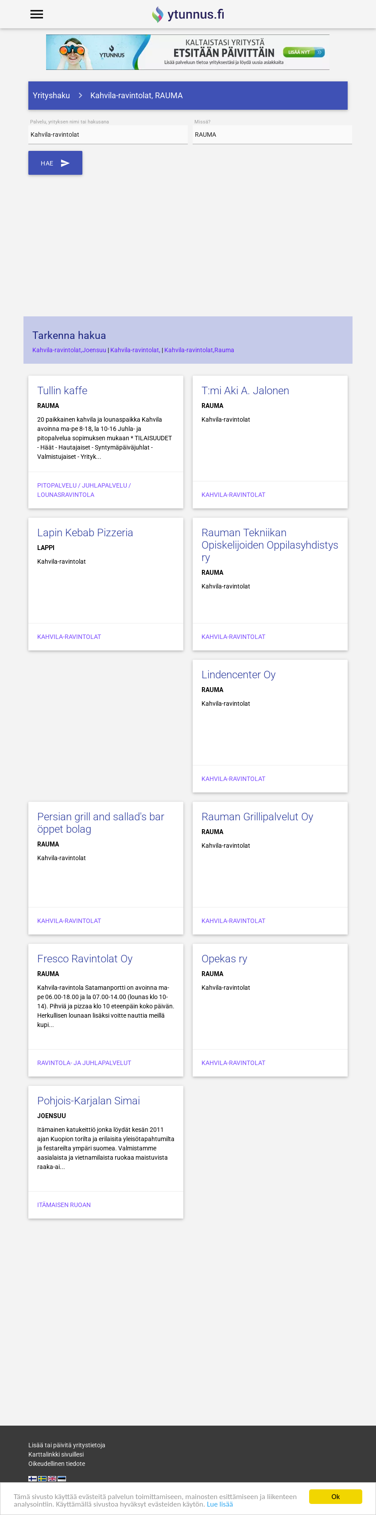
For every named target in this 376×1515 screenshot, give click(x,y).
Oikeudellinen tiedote (56, 1463)
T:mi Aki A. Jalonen (245, 391)
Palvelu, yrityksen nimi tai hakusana (69, 122)
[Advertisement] (188, 246)
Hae (55, 163)
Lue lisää (220, 1504)
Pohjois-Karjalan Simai (88, 1101)
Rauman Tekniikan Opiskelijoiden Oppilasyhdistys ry (270, 545)
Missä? (202, 122)
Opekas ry (224, 959)
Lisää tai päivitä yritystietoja (66, 1445)
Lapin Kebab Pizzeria (85, 533)
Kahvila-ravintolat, (135, 350)
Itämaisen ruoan (64, 1204)
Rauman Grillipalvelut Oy (257, 817)
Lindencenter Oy (238, 675)
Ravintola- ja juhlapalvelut (84, 1062)
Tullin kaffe (62, 391)
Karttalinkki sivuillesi (56, 1454)
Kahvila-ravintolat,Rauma (199, 350)
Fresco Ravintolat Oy (84, 959)
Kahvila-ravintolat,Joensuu (69, 350)
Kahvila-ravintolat (233, 494)
